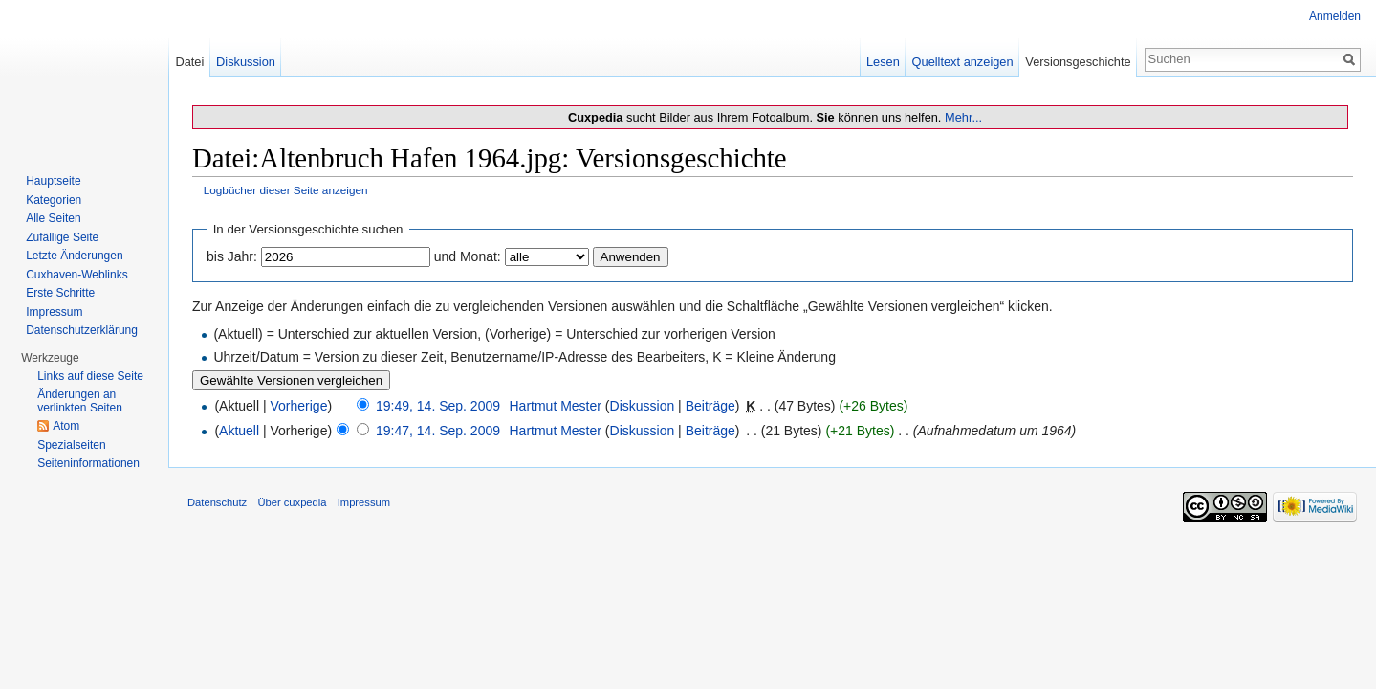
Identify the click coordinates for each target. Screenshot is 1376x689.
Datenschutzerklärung (82, 330)
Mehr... (963, 117)
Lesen (883, 62)
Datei (189, 62)
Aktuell (239, 430)
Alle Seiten (53, 218)
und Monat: (467, 256)
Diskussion (642, 405)
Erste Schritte (60, 293)
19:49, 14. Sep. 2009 (438, 405)
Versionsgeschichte (1077, 62)
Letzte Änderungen (74, 255)
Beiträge (710, 405)
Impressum (54, 312)
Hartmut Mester (555, 405)
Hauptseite (53, 181)
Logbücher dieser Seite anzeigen (286, 190)
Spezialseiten (71, 445)
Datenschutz (217, 502)
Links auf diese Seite (90, 376)
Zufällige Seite (62, 237)
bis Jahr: (232, 256)
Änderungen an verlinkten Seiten (79, 401)
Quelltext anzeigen (963, 62)
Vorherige (299, 405)
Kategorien (53, 200)
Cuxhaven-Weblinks (77, 274)
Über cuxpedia (291, 502)
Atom (66, 426)
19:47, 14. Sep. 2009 (438, 430)
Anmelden (1335, 16)
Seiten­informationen (88, 463)
